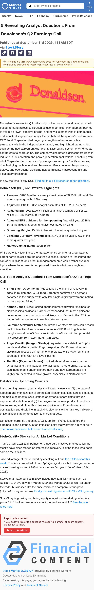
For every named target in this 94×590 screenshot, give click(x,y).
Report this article (17, 530)
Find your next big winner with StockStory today (63, 491)
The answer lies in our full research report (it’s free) (31, 429)
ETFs (30, 16)
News (19, 16)
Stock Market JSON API (18, 570)
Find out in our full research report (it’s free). (62, 180)
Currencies (60, 16)
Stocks (6, 16)
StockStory (14, 47)
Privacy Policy (11, 585)
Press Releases (82, 16)
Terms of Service (37, 585)
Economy (43, 16)
